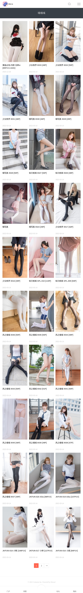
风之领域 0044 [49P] (64, 332)
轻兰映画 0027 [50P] (38, 172)
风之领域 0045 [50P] (38, 332)
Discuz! (53, 578)
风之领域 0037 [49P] (11, 493)
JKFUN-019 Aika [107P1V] (67, 493)
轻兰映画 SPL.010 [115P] (40, 279)
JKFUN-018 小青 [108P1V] (14, 546)
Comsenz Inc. (37, 578)
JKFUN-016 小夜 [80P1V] (67, 546)
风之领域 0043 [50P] (11, 386)
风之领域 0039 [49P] (38, 439)
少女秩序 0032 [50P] (64, 65)
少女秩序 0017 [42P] (64, 225)
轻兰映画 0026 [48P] (64, 172)
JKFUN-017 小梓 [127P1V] (41, 546)
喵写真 (5, 225)
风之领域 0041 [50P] (64, 386)
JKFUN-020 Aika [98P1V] (41, 493)
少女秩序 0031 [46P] (11, 118)
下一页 (47, 562)
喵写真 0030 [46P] (37, 118)
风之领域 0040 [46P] (11, 439)
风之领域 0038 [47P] (64, 439)
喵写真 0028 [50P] (10, 172)
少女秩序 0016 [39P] (11, 279)
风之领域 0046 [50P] (11, 332)
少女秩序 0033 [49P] (38, 65)
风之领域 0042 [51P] (38, 386)
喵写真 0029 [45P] (63, 118)
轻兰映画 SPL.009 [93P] (66, 279)
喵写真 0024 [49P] (37, 225)
